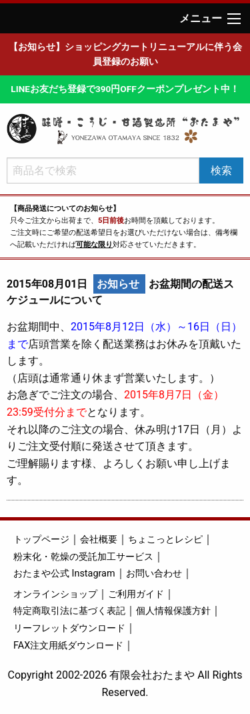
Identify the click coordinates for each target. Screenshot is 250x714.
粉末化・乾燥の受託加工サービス (83, 557)
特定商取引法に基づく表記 (69, 611)
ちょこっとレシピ (165, 539)
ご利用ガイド (136, 594)
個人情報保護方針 (173, 611)
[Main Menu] (234, 18)
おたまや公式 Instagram (64, 573)
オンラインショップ (55, 594)
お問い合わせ (154, 573)
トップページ (41, 539)
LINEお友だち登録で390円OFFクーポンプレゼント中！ (125, 88)
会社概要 (98, 539)
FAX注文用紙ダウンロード (68, 645)
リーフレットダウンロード (69, 628)
